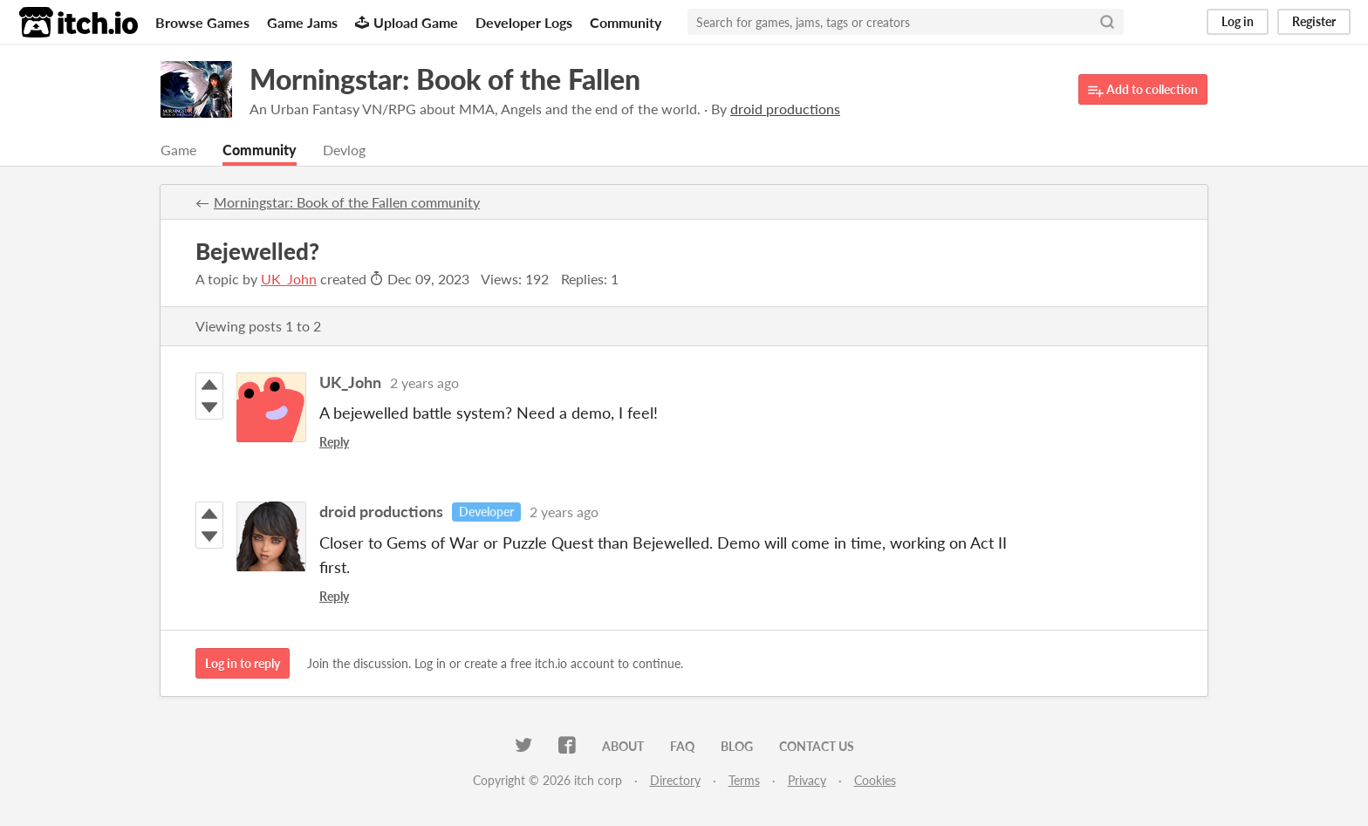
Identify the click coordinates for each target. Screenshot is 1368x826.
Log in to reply (242, 663)
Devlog (344, 149)
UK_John (289, 278)
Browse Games (202, 22)
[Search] (1107, 22)
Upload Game (406, 22)
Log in (1237, 21)
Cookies (875, 780)
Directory (675, 780)
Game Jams (302, 22)
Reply (334, 441)
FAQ (682, 746)
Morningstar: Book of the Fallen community (347, 202)
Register (1314, 21)
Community (625, 22)
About (623, 746)
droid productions (381, 511)
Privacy (807, 780)
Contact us (816, 746)
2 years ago (424, 382)
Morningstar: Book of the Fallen (445, 79)
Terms (744, 780)
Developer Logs (523, 22)
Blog (737, 746)
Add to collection (1143, 90)
